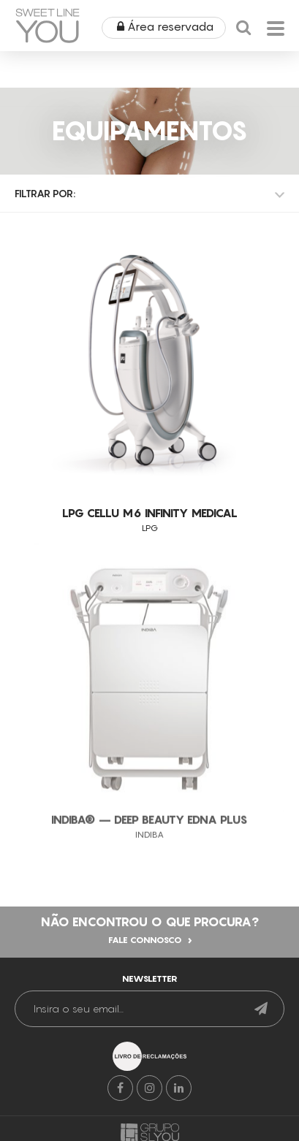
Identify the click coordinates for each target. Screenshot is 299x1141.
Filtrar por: (45, 193)
